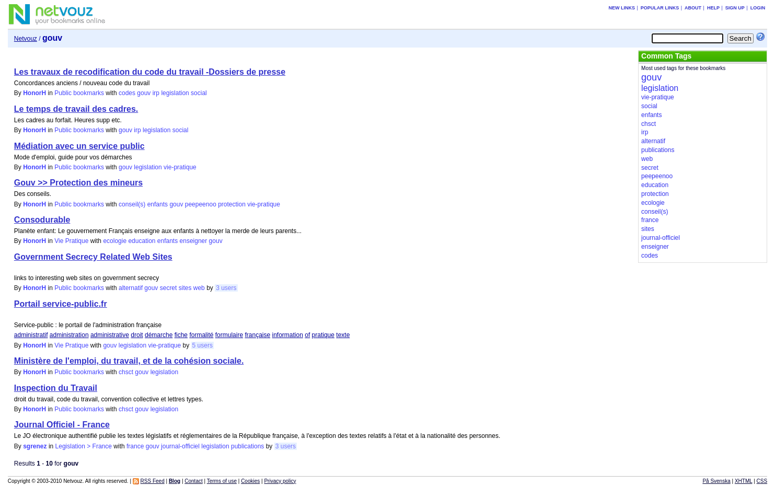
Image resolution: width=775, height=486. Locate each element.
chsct (126, 372)
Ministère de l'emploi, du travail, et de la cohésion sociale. (129, 360)
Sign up (735, 7)
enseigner (193, 241)
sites (185, 288)
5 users (202, 345)
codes (127, 93)
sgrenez (35, 446)
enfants (157, 204)
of (307, 335)
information (287, 335)
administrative (109, 335)
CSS (762, 481)
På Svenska (716, 481)
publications (247, 446)
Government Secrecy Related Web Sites (93, 256)
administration (69, 335)
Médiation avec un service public (79, 146)
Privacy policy (280, 481)
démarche (158, 335)
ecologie (114, 241)
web (199, 288)
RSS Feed (153, 481)
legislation (175, 93)
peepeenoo (200, 204)
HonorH (34, 93)
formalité (201, 335)
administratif (31, 335)
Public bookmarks (79, 93)
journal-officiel (180, 446)
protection (232, 204)
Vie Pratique (71, 241)
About (693, 7)
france (135, 446)
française (257, 335)
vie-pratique (180, 167)
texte (343, 335)
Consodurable (42, 219)
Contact (193, 481)
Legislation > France (83, 446)
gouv (144, 93)
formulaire (229, 335)
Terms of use (222, 481)
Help (713, 7)
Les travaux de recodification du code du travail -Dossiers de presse (149, 71)
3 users (226, 288)
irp (156, 93)
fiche (181, 335)
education (141, 241)
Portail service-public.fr (60, 303)
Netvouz (25, 38)
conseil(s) (132, 204)
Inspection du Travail (55, 388)
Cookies (250, 481)
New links (621, 7)
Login (758, 7)
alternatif (131, 288)
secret (168, 288)
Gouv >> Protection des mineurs (78, 182)
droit (137, 335)
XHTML (744, 481)
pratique (323, 335)
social (199, 93)
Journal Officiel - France (62, 424)
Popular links (660, 7)
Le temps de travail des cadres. (76, 109)
